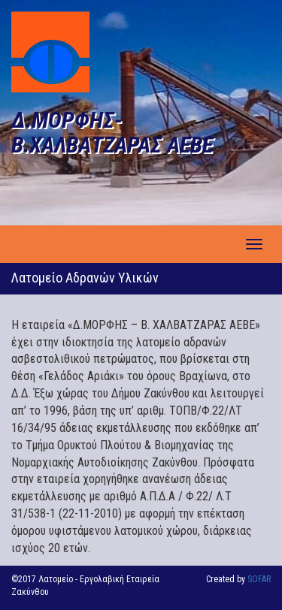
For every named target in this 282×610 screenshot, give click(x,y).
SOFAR (259, 579)
